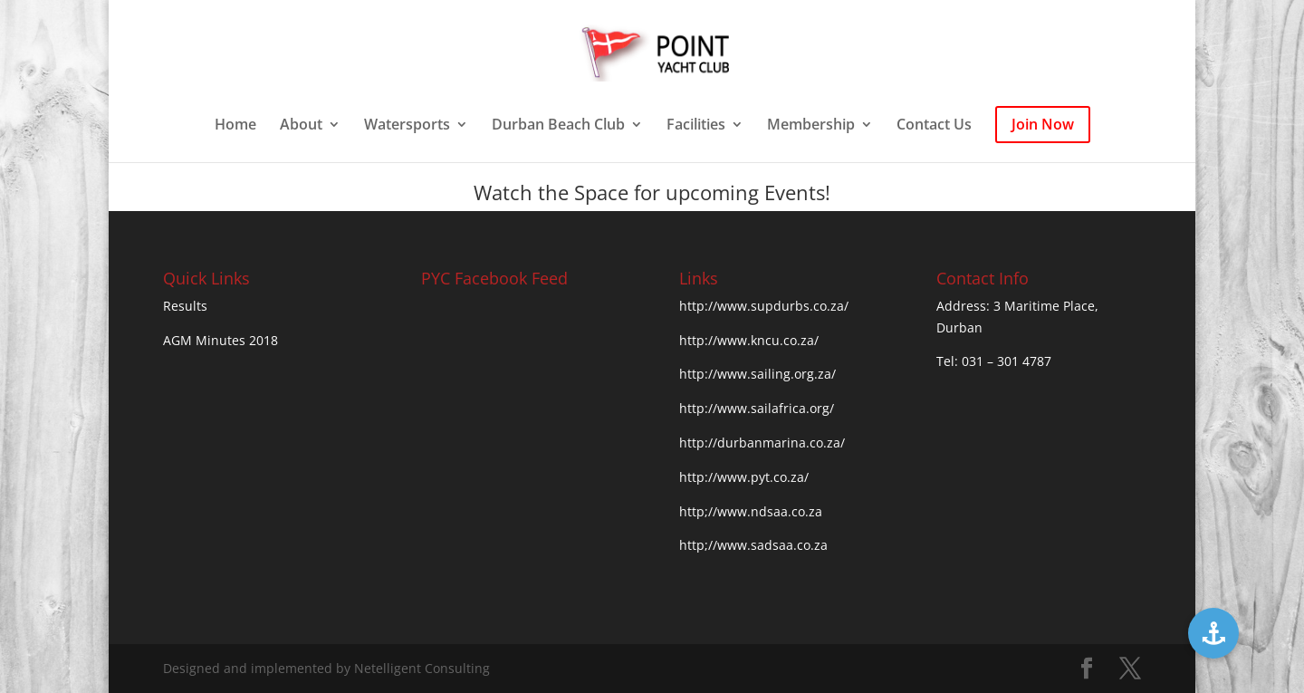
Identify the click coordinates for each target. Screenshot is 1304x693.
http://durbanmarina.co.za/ (762, 442)
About (301, 126)
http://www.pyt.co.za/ (744, 477)
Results (185, 305)
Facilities (695, 126)
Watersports (407, 126)
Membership (811, 126)
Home (235, 126)
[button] (1213, 633)
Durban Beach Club (558, 126)
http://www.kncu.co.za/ (749, 340)
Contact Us (934, 126)
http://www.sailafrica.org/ (756, 408)
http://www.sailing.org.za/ (757, 373)
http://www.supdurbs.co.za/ (764, 305)
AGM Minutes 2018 (220, 340)
